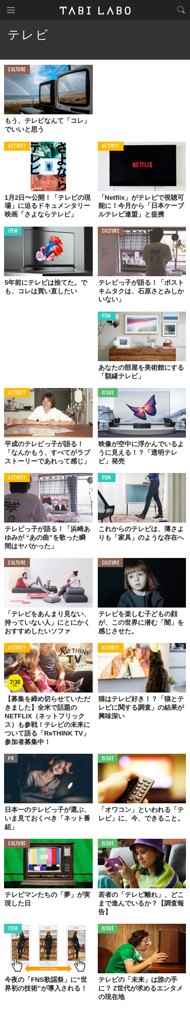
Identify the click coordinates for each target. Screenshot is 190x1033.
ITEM (13, 231)
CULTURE (17, 70)
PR (11, 759)
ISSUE (108, 393)
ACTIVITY (17, 146)
